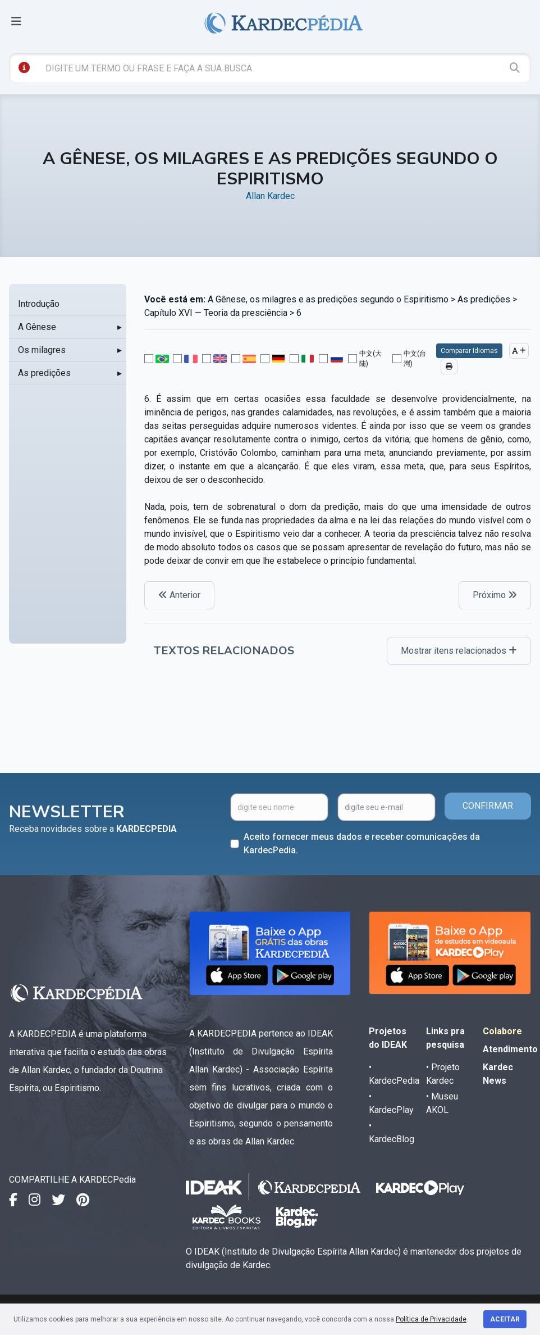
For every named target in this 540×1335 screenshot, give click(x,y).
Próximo (495, 595)
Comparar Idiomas (469, 351)
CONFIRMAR (488, 805)
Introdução (39, 303)
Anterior (179, 595)
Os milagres (42, 350)
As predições (44, 373)
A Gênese (37, 327)
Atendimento (510, 1049)
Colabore (502, 1031)
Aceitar (505, 1319)
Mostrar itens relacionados (459, 650)
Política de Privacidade (431, 1319)
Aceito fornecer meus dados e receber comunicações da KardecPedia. (362, 843)
